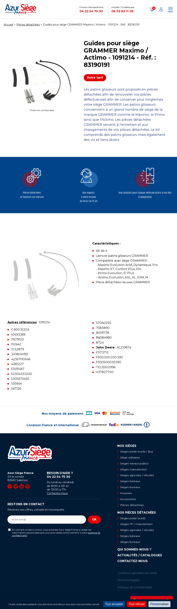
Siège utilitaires (130, 457)
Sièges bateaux (130, 481)
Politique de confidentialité (134, 588)
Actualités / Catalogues (139, 556)
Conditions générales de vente (137, 574)
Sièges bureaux (130, 487)
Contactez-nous (57, 493)
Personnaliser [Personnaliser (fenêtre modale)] (159, 604)
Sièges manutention (133, 469)
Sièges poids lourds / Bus (136, 451)
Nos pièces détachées (136, 513)
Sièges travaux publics (134, 463)
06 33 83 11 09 (122, 11)
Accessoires (128, 499)
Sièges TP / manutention (136, 524)
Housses (125, 493)
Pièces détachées (132, 505)
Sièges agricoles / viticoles (137, 475)
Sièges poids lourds (132, 518)
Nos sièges (126, 445)
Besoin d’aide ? (74, 475)
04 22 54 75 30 (91, 11)
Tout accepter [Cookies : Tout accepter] (114, 604)
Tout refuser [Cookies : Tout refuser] (137, 604)
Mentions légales (128, 581)
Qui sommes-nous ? (134, 550)
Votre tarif (95, 77)
